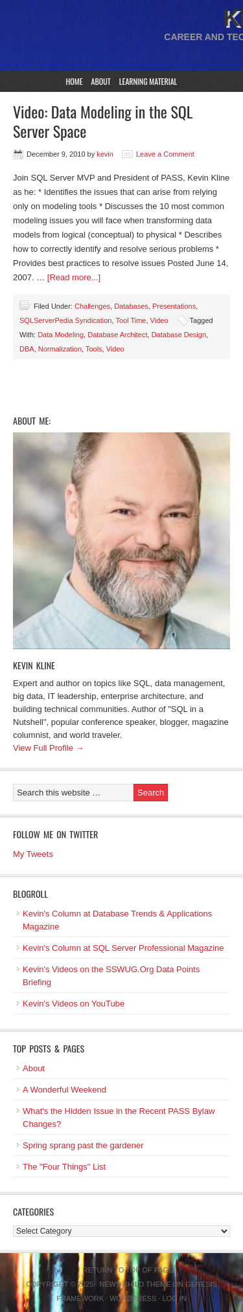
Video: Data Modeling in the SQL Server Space (102, 121)
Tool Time (130, 320)
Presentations (174, 306)
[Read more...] (73, 277)
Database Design (179, 335)
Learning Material (148, 81)
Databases (131, 306)
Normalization (60, 349)
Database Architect (117, 335)
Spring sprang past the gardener (83, 1145)
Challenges (92, 306)
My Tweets (33, 854)
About (101, 81)
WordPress (133, 1298)
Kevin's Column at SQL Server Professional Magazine (123, 948)
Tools (94, 349)
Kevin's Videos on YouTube (73, 1003)
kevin (105, 154)
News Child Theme (134, 1284)
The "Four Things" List (64, 1167)
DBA (26, 349)
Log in (174, 1298)
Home (74, 81)
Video (159, 320)
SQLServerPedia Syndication (65, 320)
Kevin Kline (34, 665)
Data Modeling (61, 335)
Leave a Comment (165, 154)
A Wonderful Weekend (64, 1090)
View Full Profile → (48, 748)
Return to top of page (128, 1270)
